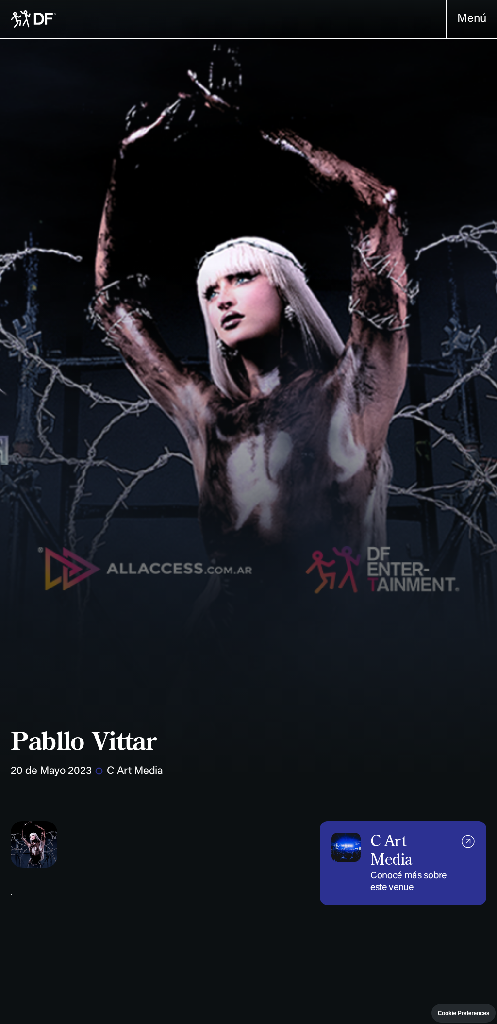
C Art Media (135, 771)
